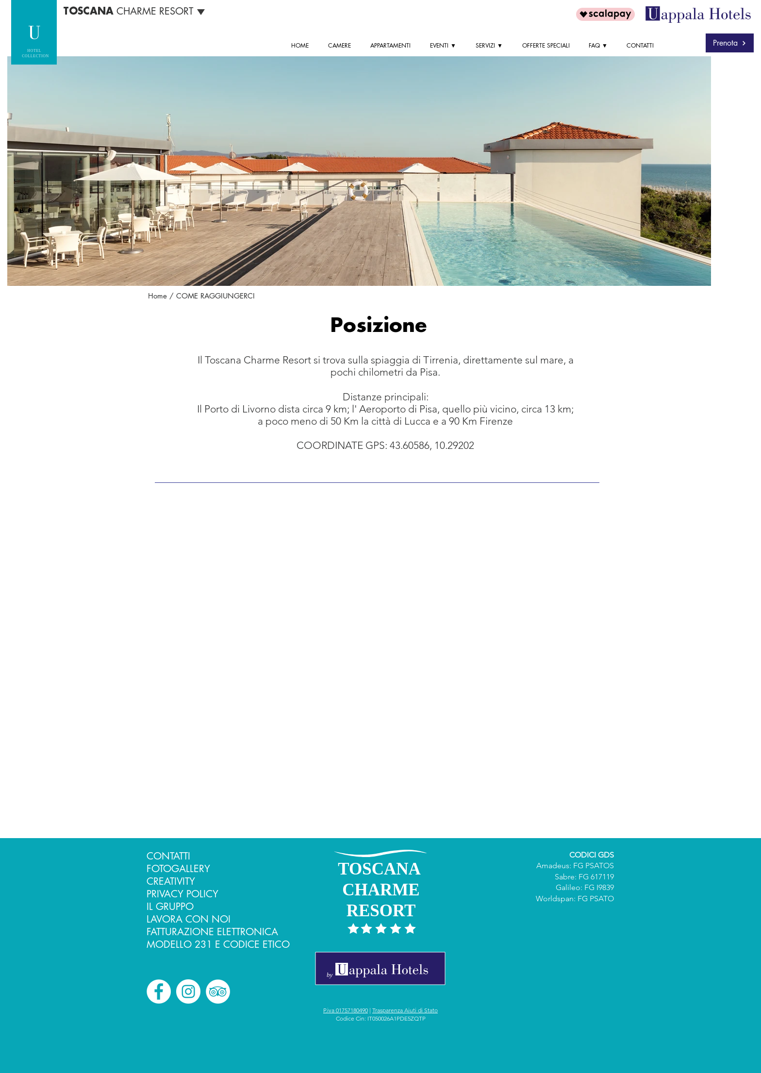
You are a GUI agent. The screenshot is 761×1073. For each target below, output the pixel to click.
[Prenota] (730, 42)
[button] (445, 45)
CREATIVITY (171, 881)
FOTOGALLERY (178, 868)
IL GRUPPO (170, 906)
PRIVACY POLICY (182, 894)
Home (157, 295)
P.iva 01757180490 (345, 1010)
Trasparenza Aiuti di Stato (405, 1010)
